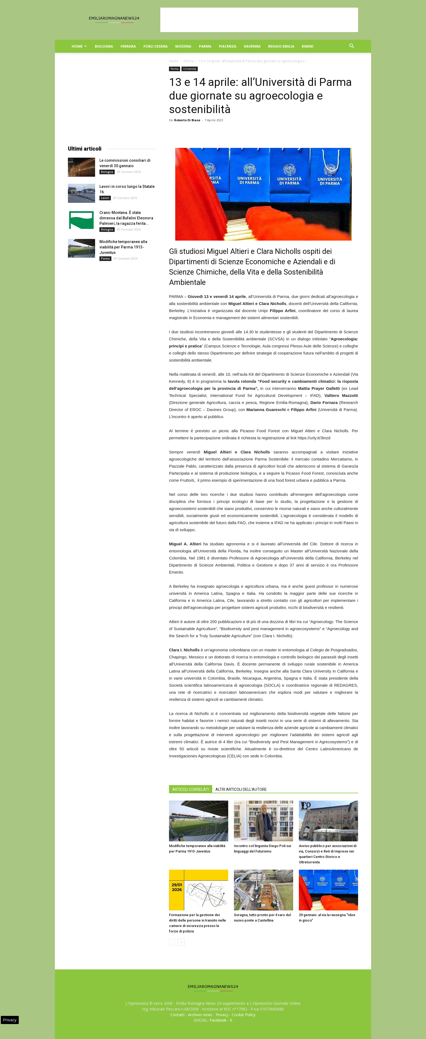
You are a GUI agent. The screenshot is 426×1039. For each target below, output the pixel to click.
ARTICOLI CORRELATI (190, 789)
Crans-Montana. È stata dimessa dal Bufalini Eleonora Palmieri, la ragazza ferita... (126, 218)
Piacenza (227, 46)
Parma (205, 46)
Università (189, 69)
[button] (351, 46)
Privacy (222, 1014)
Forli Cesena (155, 46)
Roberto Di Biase (187, 120)
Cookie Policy (243, 1014)
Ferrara (128, 46)
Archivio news (200, 1014)
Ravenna (252, 46)
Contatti (177, 1014)
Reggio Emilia (281, 46)
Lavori (105, 198)
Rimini (307, 46)
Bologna (104, 46)
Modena (183, 46)
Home (79, 46)
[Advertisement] (259, 20)
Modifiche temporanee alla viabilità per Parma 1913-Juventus (123, 247)
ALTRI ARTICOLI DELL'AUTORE (241, 789)
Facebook (218, 1020)
